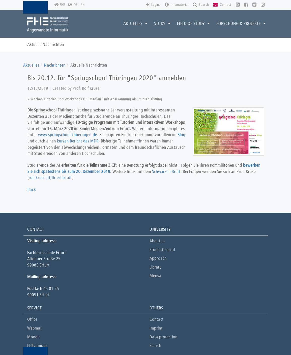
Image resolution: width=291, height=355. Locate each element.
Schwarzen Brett (166, 172)
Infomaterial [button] (176, 5)
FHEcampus (37, 346)
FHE (59, 5)
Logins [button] (153, 5)
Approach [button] (158, 258)
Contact (157, 319)
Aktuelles (31, 65)
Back (31, 190)
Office (32, 319)
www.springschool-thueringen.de (67, 135)
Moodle (34, 337)
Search (155, 346)
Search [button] (201, 5)
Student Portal (162, 250)
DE (76, 5)
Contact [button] (222, 5)
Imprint (156, 328)
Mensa (155, 276)
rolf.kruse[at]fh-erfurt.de (50, 178)
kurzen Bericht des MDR (78, 141)
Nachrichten (55, 65)
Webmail (34, 328)
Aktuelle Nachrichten (45, 45)
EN (83, 5)
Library (155, 267)
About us (157, 241)
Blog (181, 135)
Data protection (164, 337)
